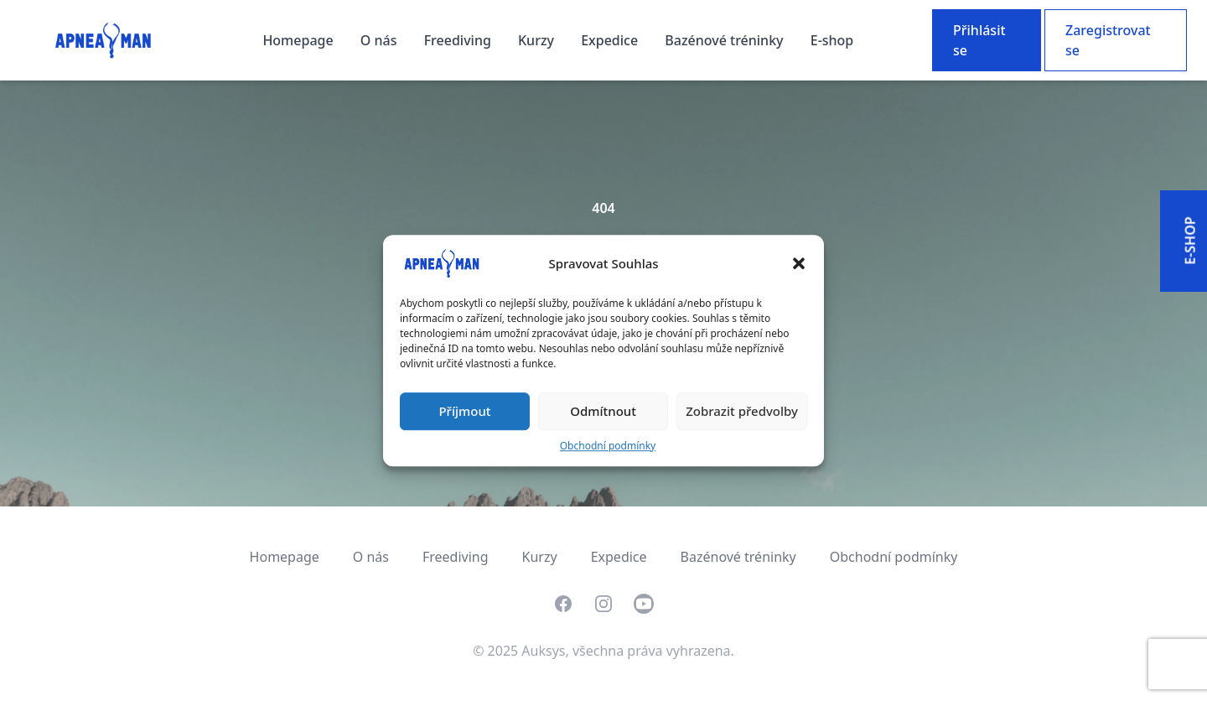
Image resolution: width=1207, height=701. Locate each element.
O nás (380, 40)
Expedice (611, 40)
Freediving (459, 40)
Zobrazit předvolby (742, 410)
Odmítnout (603, 410)
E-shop (832, 40)
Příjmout (464, 410)
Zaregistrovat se (1108, 40)
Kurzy (537, 40)
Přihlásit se (979, 40)
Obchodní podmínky (607, 446)
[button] (798, 263)
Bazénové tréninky (725, 40)
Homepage (299, 40)
